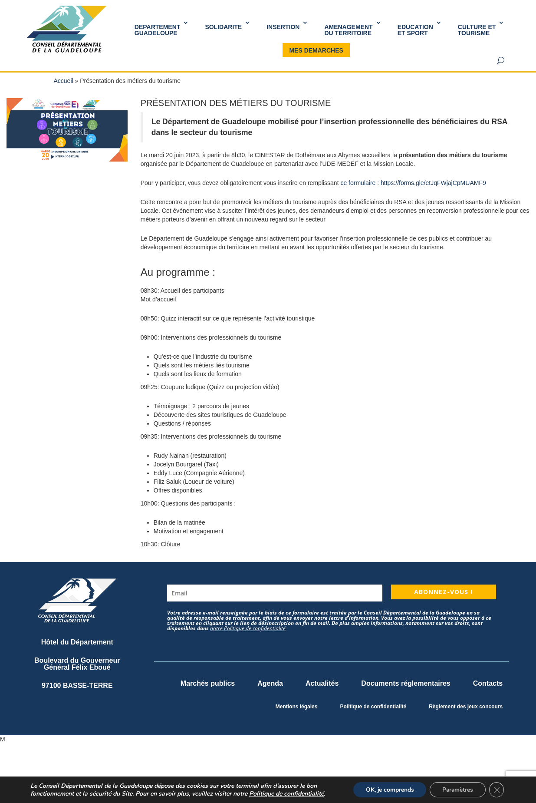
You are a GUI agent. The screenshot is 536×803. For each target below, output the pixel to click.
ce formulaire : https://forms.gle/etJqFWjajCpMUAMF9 (413, 182)
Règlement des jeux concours (466, 707)
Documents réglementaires (405, 683)
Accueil (63, 80)
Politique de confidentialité (373, 707)
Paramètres (456, 789)
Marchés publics (208, 683)
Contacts (488, 683)
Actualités (322, 683)
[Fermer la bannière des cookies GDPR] (496, 789)
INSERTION (282, 26)
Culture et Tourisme (477, 29)
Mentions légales (297, 707)
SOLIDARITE (223, 26)
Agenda (270, 683)
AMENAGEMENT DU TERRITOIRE (348, 29)
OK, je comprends (386, 789)
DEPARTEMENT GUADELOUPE (158, 29)
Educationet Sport (415, 29)
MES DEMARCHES (316, 50)
